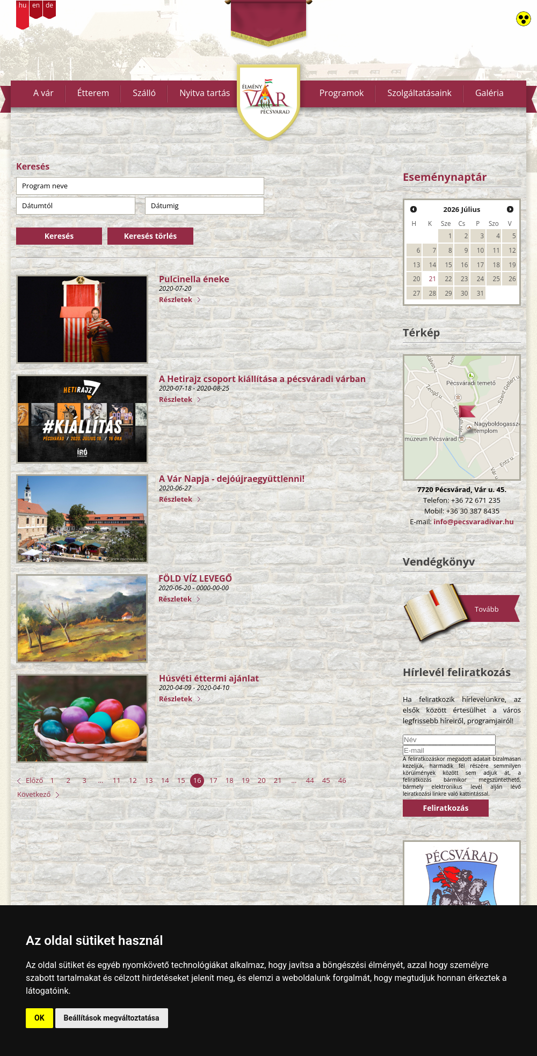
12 (133, 780)
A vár (43, 93)
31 (480, 293)
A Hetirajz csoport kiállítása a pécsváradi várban (262, 379)
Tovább (487, 609)
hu (23, 5)
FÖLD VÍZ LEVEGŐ (195, 578)
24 (480, 278)
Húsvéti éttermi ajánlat (209, 678)
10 (480, 250)
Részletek (175, 299)
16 (197, 780)
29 (448, 293)
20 (262, 780)
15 (181, 780)
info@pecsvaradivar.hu (473, 521)
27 (416, 293)
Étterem (93, 93)
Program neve (45, 185)
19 (246, 780)
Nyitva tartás (204, 93)
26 (512, 278)
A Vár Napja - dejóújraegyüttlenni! (231, 479)
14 (165, 780)
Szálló (144, 93)
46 (342, 780)
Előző (34, 780)
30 (464, 293)
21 (278, 780)
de (49, 5)
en (36, 5)
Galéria (489, 93)
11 (117, 780)
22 (448, 278)
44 (310, 780)
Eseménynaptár (445, 177)
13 (149, 780)
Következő (33, 794)
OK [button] (39, 1018)
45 (326, 780)
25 (496, 278)
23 (464, 278)
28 (432, 293)
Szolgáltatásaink (419, 93)
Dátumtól (37, 205)
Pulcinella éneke (194, 279)
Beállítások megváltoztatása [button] (111, 1018)
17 (213, 780)
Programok (342, 93)
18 (230, 780)
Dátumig (165, 205)
